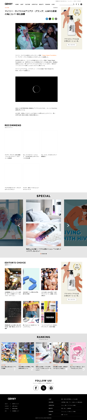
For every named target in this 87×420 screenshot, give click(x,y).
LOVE (53, 4)
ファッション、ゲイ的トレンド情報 (62, 411)
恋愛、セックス (58, 414)
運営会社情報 (11, 408)
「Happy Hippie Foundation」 (49, 55)
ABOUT (75, 1)
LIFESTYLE (34, 4)
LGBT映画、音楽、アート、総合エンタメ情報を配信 (65, 402)
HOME (17, 4)
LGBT (21, 4)
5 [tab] (46, 253)
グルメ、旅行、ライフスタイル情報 (62, 405)
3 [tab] (43, 253)
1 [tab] (40, 253)
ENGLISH (79, 1)
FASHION (47, 4)
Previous (19, 225)
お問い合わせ (11, 406)
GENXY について (12, 403)
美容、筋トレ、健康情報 (60, 408)
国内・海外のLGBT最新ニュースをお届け (63, 399)
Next (68, 225)
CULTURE (27, 4)
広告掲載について (12, 410)
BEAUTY (41, 4)
